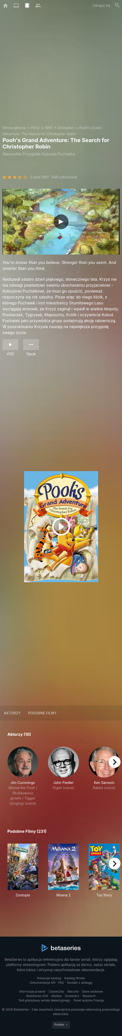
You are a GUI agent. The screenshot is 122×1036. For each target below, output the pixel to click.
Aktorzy (12, 713)
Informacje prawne (32, 991)
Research (89, 996)
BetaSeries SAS (37, 996)
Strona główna (14, 128)
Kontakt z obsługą (79, 982)
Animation (66, 128)
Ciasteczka (56, 991)
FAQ (61, 982)
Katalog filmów (74, 978)
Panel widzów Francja (88, 1000)
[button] (22, 776)
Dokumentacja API (42, 982)
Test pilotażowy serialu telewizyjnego (44, 1000)
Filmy (35, 128)
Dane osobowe (92, 991)
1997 (48, 128)
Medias (57, 996)
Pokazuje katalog (49, 978)
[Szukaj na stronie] (117, 5)
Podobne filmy (42, 713)
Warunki (73, 991)
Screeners (72, 996)
